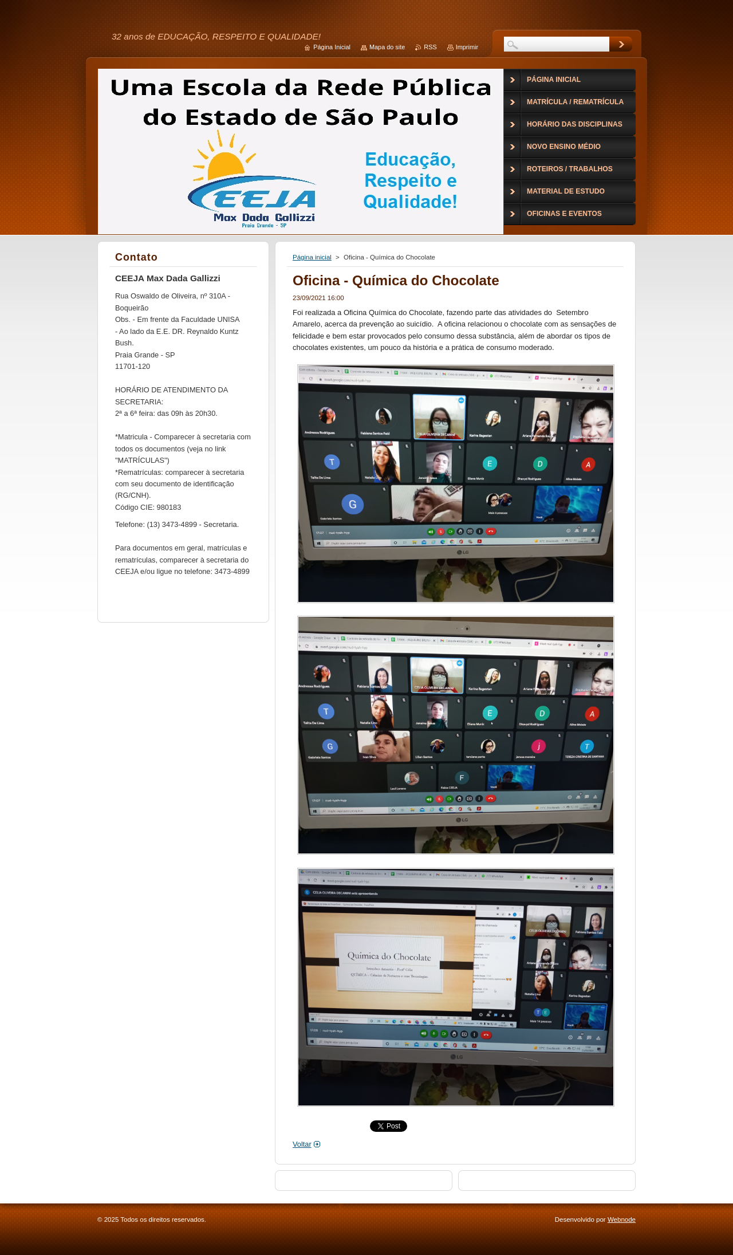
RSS (430, 47)
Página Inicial (331, 47)
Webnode (622, 1219)
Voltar (302, 1144)
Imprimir (467, 47)
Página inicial (312, 257)
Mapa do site (387, 47)
